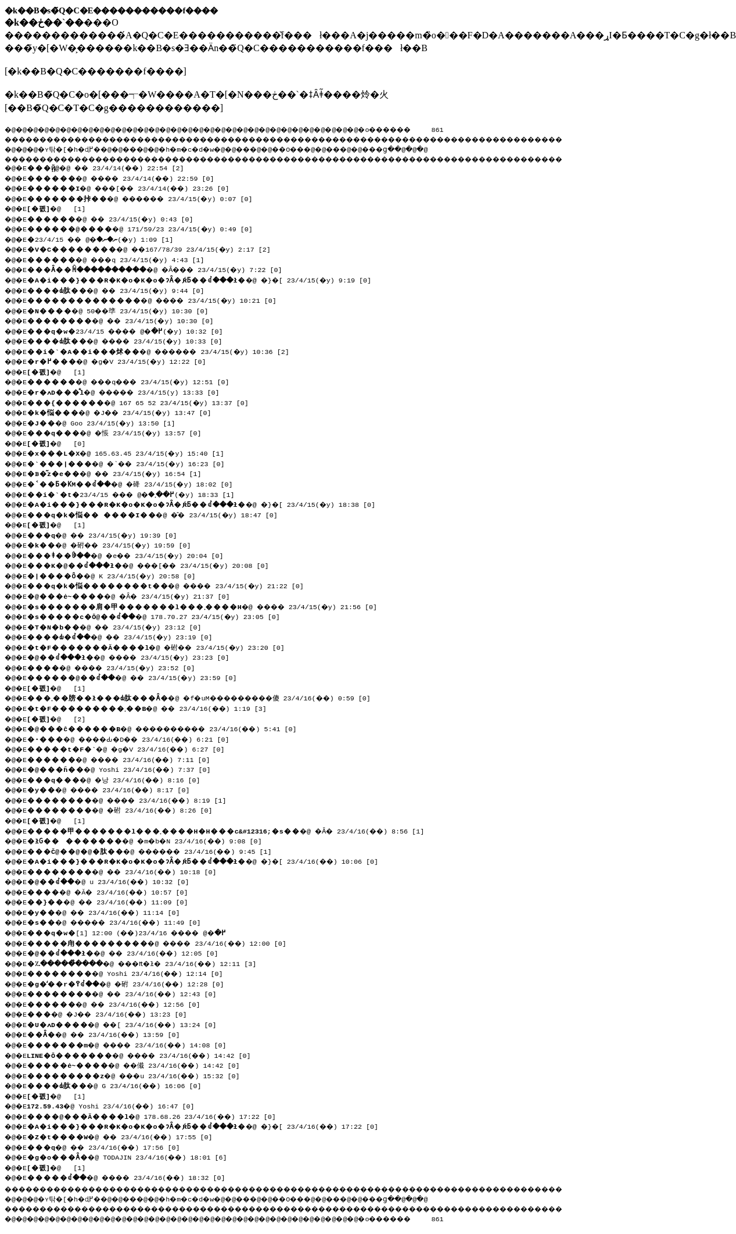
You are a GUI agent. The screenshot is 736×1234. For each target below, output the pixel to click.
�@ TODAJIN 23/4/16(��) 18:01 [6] (131, 1156)
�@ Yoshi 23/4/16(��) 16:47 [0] (114, 1105)
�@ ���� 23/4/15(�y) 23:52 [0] (116, 666)
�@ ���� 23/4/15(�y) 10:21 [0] (157, 299)
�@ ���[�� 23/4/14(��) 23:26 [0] (135, 187)
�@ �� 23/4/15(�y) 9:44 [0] (120, 289)
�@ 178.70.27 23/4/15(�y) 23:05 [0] (158, 615)
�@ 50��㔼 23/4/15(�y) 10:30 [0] (122, 309)
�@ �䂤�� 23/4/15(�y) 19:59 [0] (114, 544)
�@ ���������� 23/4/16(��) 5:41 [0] (171, 727)
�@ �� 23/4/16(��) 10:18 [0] (127, 870)
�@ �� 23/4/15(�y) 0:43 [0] (114, 218)
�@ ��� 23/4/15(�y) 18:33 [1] (138, 493)
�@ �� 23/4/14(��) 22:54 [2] (110, 166)
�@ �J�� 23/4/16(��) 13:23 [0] (112, 1013)
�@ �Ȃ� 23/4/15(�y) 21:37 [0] (133, 595)
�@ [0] (59, 442)
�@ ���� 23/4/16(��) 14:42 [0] (145, 1054)
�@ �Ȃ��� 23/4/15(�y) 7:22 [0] (166, 268)
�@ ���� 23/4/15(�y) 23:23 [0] (135, 656)
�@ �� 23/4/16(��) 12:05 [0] (129, 952)
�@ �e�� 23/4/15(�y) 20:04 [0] (131, 554)
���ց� (421, 147)
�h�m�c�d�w (205, 147)
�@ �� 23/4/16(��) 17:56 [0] (108, 1146)
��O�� (319, 147)
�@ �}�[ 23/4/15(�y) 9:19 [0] (205, 279)
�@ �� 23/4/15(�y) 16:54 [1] (119, 472)
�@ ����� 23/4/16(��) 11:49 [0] (121, 921)
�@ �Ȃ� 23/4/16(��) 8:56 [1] (230, 830)
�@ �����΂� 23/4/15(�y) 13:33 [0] (137, 391)
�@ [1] (59, 207)
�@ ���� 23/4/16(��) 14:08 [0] (133, 1044)
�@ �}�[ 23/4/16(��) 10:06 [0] (209, 860)
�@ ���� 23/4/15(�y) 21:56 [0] (207, 605)
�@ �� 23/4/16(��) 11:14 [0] (108, 911)
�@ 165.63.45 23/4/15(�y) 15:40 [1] (129, 452)
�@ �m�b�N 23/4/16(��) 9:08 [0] (150, 840)
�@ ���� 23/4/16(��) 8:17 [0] (114, 788)
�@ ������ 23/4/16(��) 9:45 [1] (157, 850)
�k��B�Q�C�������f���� (95, 71)
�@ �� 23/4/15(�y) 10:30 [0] (125, 319)
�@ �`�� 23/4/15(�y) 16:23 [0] (131, 462)
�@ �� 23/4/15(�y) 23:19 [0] (125, 636)
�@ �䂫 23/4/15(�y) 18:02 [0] (135, 483)
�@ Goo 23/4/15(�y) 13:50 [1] (104, 422)
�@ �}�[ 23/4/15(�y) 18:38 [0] (207, 503)
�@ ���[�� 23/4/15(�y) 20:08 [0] (156, 564)
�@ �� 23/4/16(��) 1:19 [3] (152, 707)
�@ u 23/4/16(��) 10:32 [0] (113, 880)
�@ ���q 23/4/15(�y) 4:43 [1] (121, 258)
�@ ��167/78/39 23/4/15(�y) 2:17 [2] (153, 248)
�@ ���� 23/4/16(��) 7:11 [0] (125, 758)
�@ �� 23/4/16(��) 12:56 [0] (119, 1003)
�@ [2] (59, 717)
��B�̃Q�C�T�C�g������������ (114, 108)
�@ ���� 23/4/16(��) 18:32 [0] (133, 1176)
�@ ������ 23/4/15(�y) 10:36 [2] (165, 350)
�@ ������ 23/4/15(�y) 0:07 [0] (146, 197)
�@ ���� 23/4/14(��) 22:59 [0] (127, 177)
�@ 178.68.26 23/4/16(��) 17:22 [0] (155, 1115)
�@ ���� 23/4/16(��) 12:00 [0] (163, 942)
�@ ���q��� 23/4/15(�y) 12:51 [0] (135, 380)
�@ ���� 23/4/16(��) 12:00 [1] (133, 931)
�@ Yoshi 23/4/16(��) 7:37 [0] (123, 768)
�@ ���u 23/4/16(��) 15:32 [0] (139, 1074)
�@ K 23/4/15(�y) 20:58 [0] (114, 575)
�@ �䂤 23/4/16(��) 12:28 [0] (131, 983)
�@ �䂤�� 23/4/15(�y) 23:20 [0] (161, 646)
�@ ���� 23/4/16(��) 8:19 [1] (133, 799)
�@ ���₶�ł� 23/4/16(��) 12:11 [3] (154, 962)
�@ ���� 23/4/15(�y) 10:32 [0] (131, 330)
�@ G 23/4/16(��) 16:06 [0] (118, 1084)
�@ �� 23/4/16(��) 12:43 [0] (127, 992)
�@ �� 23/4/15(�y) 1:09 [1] (106, 238)
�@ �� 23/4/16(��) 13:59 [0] (108, 1033)
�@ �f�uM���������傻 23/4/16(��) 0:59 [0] (209, 697)
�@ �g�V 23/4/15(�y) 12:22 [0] (121, 360)
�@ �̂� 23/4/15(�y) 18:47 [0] (157, 513)
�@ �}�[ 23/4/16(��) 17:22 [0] (209, 1125)
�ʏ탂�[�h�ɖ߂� (75, 147)
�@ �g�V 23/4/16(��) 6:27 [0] (131, 748)
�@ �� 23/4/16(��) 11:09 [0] (112, 901)
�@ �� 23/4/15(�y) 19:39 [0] (106, 534)
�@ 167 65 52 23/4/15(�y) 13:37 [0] (141, 401)
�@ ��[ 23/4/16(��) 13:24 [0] (127, 1023)
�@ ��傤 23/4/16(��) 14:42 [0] (138, 1064)
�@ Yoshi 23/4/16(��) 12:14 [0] (129, 972)
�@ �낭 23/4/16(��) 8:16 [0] (118, 779)
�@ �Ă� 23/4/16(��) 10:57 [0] (112, 891)
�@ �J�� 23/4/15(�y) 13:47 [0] (124, 411)
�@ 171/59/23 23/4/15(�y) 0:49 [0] (143, 228)
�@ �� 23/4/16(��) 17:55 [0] (125, 1135)
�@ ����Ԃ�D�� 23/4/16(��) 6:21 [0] (135, 738)
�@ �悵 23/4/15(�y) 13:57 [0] (118, 432)
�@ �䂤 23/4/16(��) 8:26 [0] (124, 809)
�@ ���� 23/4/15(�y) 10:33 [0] (130, 340)
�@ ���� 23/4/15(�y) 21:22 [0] (171, 584)
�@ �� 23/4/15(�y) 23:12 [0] (119, 626)
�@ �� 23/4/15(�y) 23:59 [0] (137, 676)
